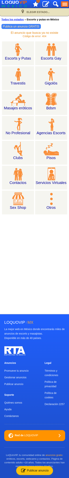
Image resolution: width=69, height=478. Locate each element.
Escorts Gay (51, 58)
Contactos (18, 183)
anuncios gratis (53, 455)
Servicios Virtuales (51, 183)
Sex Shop (18, 207)
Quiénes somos (13, 402)
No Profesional (18, 133)
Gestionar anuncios (15, 377)
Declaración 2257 (55, 404)
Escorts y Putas (18, 58)
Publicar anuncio (13, 384)
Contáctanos (11, 416)
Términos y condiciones (51, 373)
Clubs (18, 158)
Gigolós (51, 83)
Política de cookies (50, 395)
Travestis (18, 83)
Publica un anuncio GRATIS (21, 26)
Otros (51, 207)
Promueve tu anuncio (16, 370)
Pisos (51, 158)
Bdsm (51, 108)
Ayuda (7, 409)
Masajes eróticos (18, 108)
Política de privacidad (50, 384)
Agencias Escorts (51, 133)
